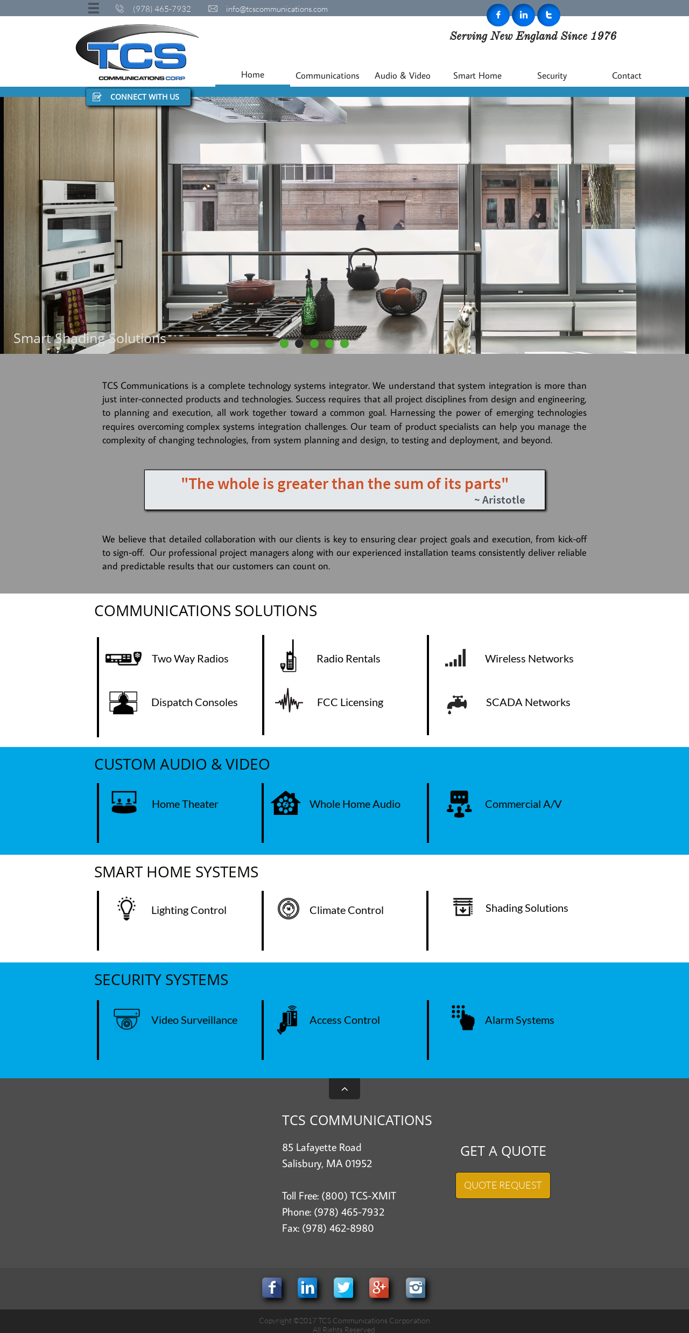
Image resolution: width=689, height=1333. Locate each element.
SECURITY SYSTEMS (161, 979)
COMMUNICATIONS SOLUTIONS (205, 610)
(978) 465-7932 (349, 1211)
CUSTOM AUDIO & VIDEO (182, 763)
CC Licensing (353, 701)
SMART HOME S (148, 871)
